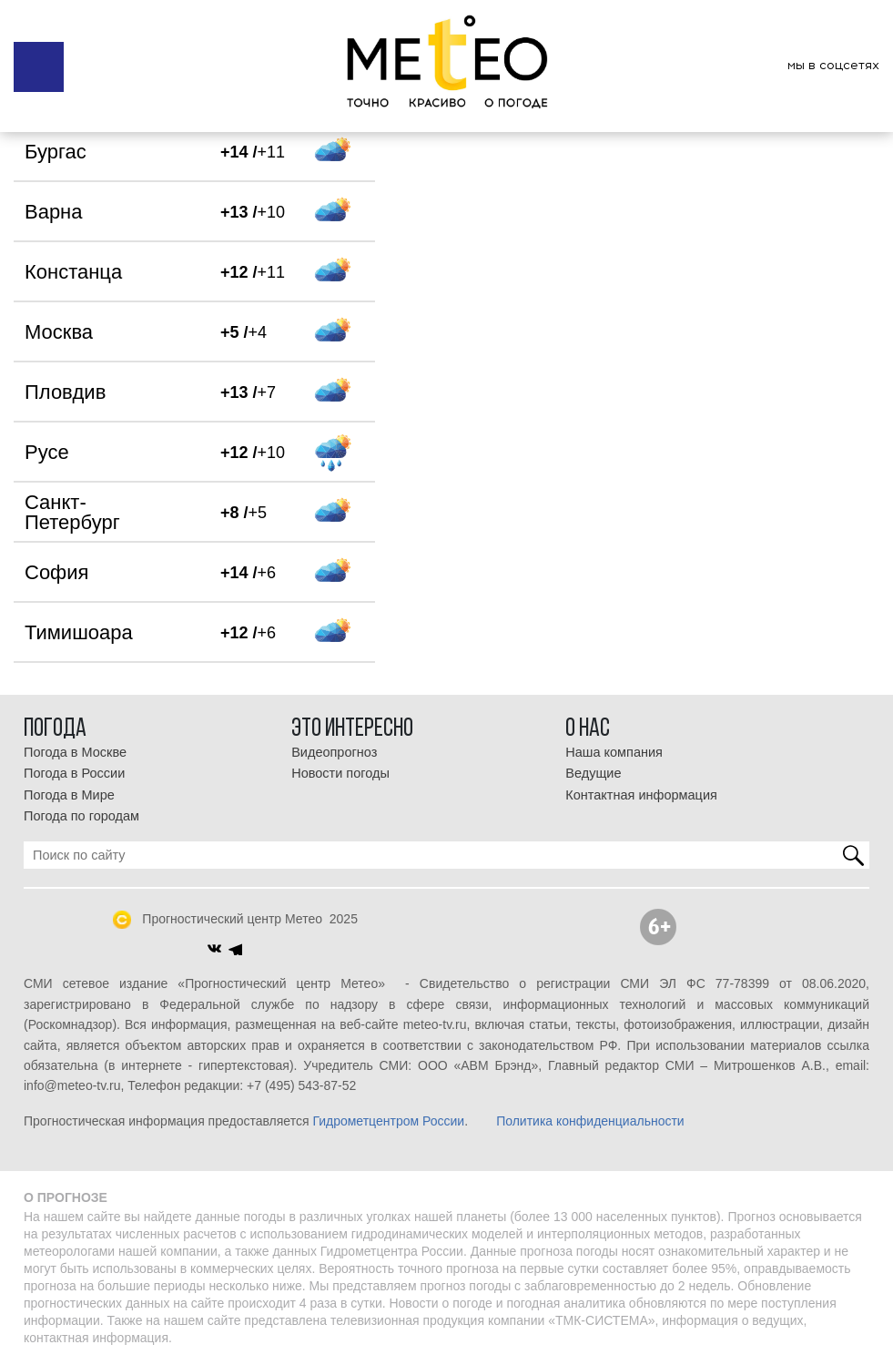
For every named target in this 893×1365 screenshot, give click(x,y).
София (56, 572)
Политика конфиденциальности (590, 1121)
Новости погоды (340, 773)
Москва (59, 332)
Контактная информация (641, 795)
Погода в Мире (69, 795)
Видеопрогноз (334, 752)
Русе (47, 452)
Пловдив (65, 392)
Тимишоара (79, 632)
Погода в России (74, 773)
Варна (53, 211)
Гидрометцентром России (388, 1121)
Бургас (55, 151)
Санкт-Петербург (72, 512)
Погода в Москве (75, 752)
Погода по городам (81, 816)
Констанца (73, 271)
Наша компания (614, 752)
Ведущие (593, 773)
